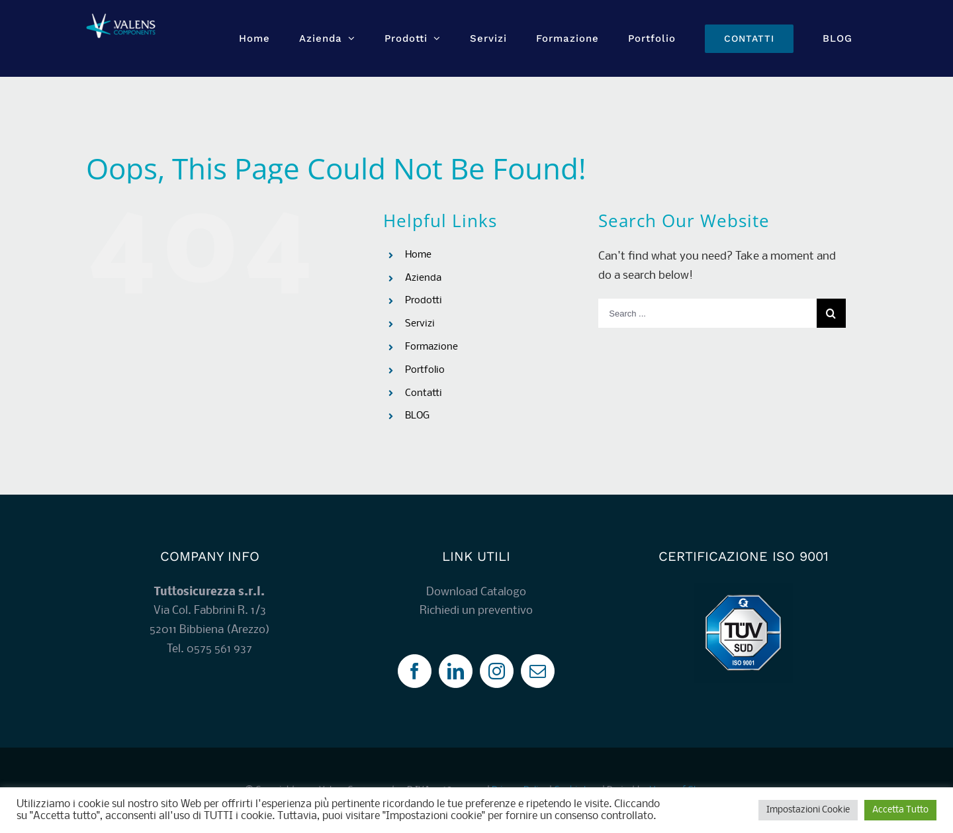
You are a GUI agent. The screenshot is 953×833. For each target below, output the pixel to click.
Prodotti (423, 300)
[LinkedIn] (456, 671)
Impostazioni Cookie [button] (808, 810)
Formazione (431, 347)
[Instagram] (497, 671)
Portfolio (425, 370)
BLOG (417, 416)
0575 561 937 (219, 649)
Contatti (423, 393)
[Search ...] (707, 313)
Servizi (420, 323)
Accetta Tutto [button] (900, 810)
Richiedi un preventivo (476, 611)
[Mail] (538, 671)
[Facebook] (414, 671)
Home (418, 255)
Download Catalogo (476, 592)
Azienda (423, 278)
